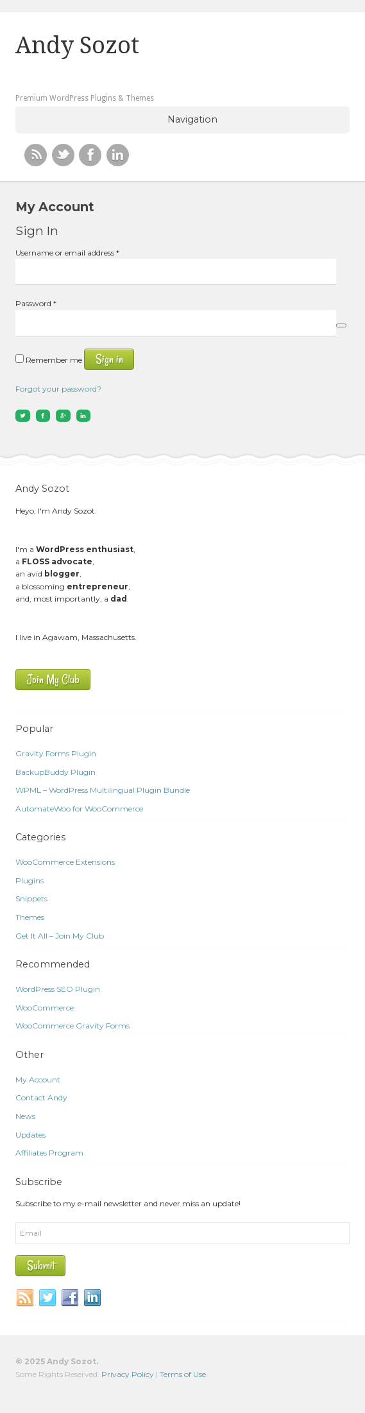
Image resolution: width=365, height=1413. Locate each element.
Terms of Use (183, 1374)
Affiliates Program (49, 1152)
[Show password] (341, 325)
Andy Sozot (77, 45)
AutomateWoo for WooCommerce (79, 808)
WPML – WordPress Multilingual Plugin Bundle (102, 790)
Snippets (31, 898)
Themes (29, 917)
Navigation (192, 119)
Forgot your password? (58, 389)
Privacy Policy (127, 1374)
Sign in (109, 359)
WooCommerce (44, 1007)
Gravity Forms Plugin (55, 753)
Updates (30, 1135)
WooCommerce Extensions (65, 862)
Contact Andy (41, 1097)
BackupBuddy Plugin (55, 772)
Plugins (29, 880)
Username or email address (67, 252)
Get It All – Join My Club (59, 936)
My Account (37, 1079)
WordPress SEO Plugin (57, 989)
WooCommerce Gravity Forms (72, 1025)
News (25, 1116)
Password (35, 303)
